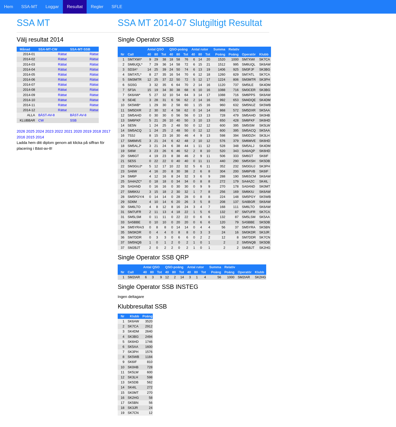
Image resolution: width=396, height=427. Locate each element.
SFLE (117, 6)
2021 (68, 131)
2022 (59, 131)
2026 (21, 131)
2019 (87, 131)
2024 (40, 131)
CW (41, 120)
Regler (97, 6)
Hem (8, 6)
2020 (77, 131)
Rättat (62, 54)
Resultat (75, 6)
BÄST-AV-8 (46, 115)
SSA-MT (29, 6)
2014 (40, 137)
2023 (49, 131)
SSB (73, 120)
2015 (30, 137)
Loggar (52, 6)
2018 (96, 131)
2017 (106, 131)
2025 (30, 131)
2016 (21, 137)
